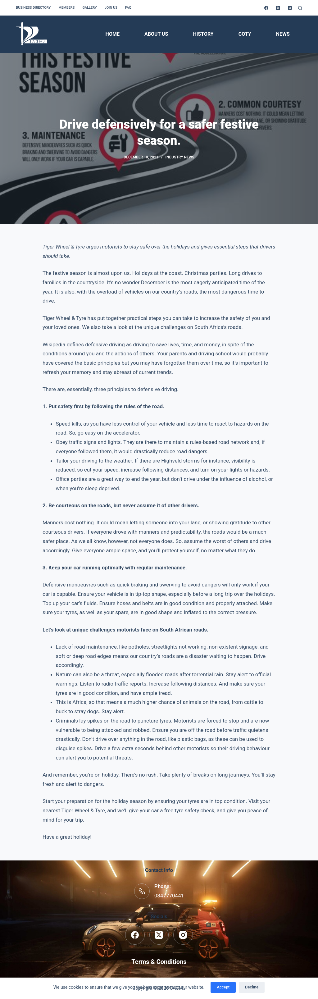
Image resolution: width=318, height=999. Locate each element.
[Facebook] (266, 8)
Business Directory (33, 8)
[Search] (300, 8)
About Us (156, 34)
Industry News (180, 157)
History (203, 34)
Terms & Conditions (158, 961)
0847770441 (169, 895)
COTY (244, 34)
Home (113, 34)
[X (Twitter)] (278, 8)
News (283, 34)
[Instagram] (290, 8)
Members (66, 8)
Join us (111, 8)
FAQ (128, 8)
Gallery (89, 8)
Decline (251, 987)
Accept (223, 987)
